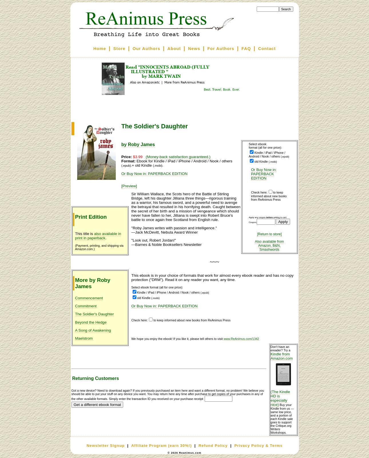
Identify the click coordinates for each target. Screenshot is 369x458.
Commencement (89, 298)
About (174, 48)
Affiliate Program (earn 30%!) (161, 445)
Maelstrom (84, 338)
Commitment (86, 306)
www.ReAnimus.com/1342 (241, 338)
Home (99, 48)
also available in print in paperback (98, 236)
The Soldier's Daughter (94, 314)
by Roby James (138, 144)
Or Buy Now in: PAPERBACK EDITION (264, 174)
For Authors (220, 48)
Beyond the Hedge (91, 322)
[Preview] (129, 186)
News (194, 48)
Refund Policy (213, 445)
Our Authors (146, 48)
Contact (267, 48)
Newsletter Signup (106, 445)
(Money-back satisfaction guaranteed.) (178, 157)
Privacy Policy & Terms (258, 445)
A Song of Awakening (93, 330)
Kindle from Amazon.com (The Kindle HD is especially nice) (283, 379)
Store (119, 48)
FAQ (246, 48)
